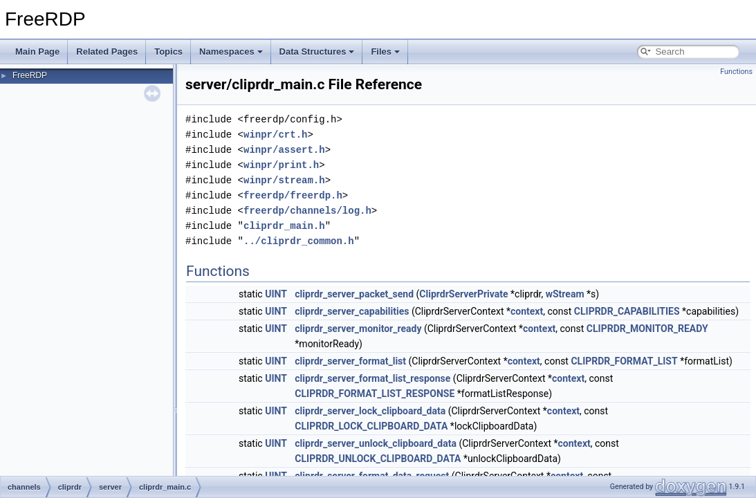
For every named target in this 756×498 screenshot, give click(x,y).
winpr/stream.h (284, 180)
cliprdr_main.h (284, 225)
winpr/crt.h (275, 134)
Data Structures (317, 51)
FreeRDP (29, 75)
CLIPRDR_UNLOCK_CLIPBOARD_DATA (378, 458)
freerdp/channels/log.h (307, 210)
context (526, 311)
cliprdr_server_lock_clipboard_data (370, 410)
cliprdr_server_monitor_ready (358, 328)
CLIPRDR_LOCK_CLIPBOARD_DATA (371, 426)
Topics (168, 51)
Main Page (37, 51)
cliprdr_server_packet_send (354, 293)
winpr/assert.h (284, 149)
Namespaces (231, 51)
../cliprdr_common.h (298, 241)
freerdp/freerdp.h (292, 195)
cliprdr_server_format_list (350, 361)
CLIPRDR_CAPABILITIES (627, 311)
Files (385, 51)
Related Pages (107, 51)
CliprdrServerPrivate (463, 293)
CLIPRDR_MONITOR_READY (647, 328)
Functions (736, 71)
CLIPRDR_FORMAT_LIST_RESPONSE (374, 393)
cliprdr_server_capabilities (352, 311)
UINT (276, 293)
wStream (565, 293)
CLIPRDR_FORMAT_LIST (624, 361)
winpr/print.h (281, 165)
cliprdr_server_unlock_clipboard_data (376, 443)
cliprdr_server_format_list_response (372, 378)
